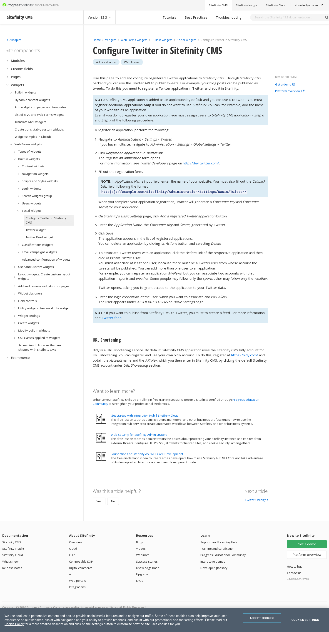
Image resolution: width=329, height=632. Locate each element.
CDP (72, 554)
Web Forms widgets (134, 40)
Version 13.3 (99, 17)
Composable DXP (81, 561)
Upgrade (142, 574)
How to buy (294, 566)
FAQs (139, 580)
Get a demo (285, 84)
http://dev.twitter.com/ (201, 163)
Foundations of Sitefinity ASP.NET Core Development (147, 453)
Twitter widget (256, 499)
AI (70, 574)
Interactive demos (212, 561)
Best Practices (195, 17)
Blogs (140, 541)
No (113, 501)
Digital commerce (80, 567)
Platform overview (289, 91)
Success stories (147, 561)
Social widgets (187, 40)
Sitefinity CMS (11, 541)
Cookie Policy (14, 624)
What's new (10, 561)
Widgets (110, 40)
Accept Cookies (262, 618)
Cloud (73, 548)
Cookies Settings (305, 620)
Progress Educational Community (223, 554)
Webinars (143, 554)
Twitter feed (112, 317)
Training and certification (217, 548)
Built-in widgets (162, 40)
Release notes (12, 567)
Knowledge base (147, 567)
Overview (75, 541)
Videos (141, 548)
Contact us (294, 572)
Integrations (77, 586)
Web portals (77, 580)
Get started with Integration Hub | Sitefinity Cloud (145, 415)
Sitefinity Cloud (12, 554)
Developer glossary (213, 567)
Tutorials (169, 17)
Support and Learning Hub (218, 541)
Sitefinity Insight (13, 548)
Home (97, 40)
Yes (99, 501)
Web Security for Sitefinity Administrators (139, 434)
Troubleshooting (229, 17)
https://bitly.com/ (244, 354)
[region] (164, 620)
